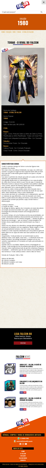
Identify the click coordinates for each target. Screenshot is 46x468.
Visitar (23, 343)
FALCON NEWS (23, 458)
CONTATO (23, 460)
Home (3, 32)
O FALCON (23, 454)
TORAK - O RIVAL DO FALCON (25, 32)
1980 (14, 32)
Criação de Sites (33, 464)
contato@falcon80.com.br (25, 441)
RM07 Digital (24, 466)
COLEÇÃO (23, 456)
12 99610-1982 (24, 438)
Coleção (8, 32)
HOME (23, 451)
